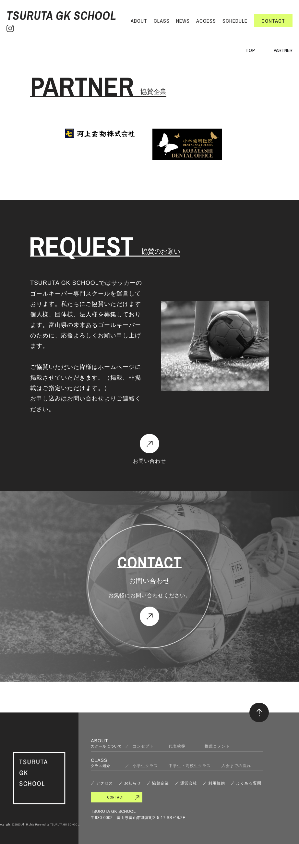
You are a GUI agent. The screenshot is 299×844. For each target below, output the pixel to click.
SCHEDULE (234, 20)
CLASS (162, 20)
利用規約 (216, 783)
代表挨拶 (181, 746)
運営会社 (188, 783)
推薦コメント (217, 746)
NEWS (183, 20)
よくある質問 (248, 783)
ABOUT (139, 20)
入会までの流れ (236, 765)
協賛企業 (160, 783)
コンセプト (145, 746)
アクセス (104, 783)
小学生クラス (145, 765)
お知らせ (132, 783)
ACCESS (206, 20)
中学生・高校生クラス (190, 765)
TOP (250, 50)
